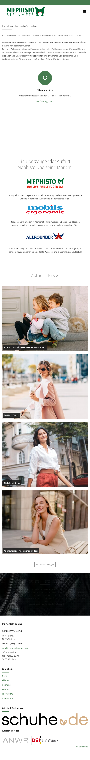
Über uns (6, 684)
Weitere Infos (82, 746)
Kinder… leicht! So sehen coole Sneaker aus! (25, 348)
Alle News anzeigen (45, 566)
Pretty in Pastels (11, 416)
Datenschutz (8, 698)
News (4, 675)
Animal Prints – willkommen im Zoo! (21, 551)
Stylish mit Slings (12, 483)
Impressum (7, 693)
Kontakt (5, 689)
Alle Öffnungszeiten (45, 101)
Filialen (5, 680)
